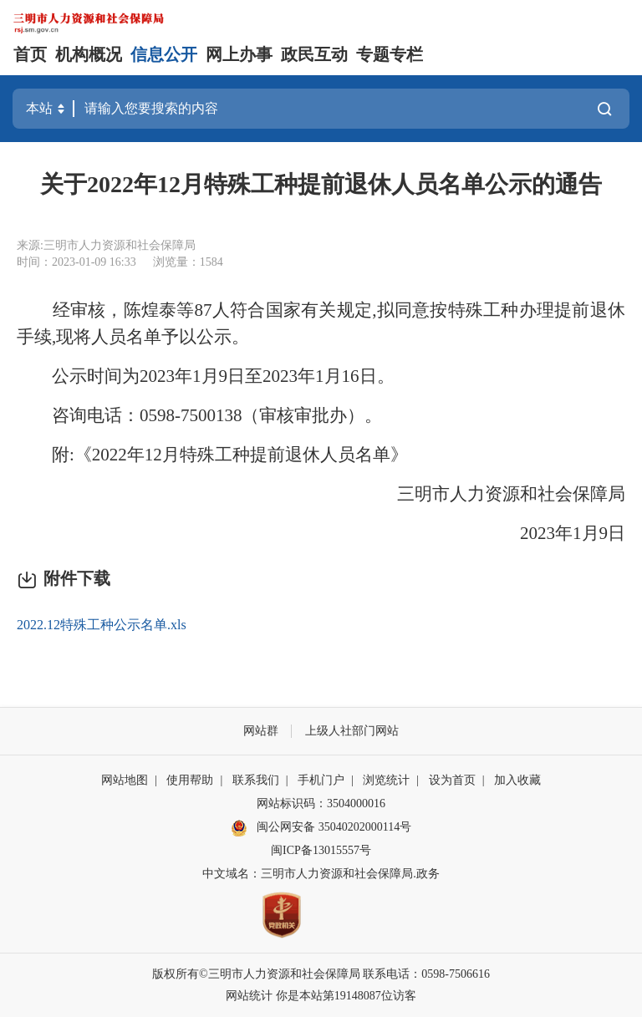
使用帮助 (189, 780)
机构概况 (88, 54)
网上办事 (239, 54)
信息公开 (163, 54)
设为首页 (452, 780)
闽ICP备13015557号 (321, 850)
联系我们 (255, 780)
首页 (30, 54)
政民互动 (314, 54)
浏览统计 (386, 780)
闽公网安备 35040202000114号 (321, 828)
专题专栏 (389, 54)
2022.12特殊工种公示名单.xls (101, 625)
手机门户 (321, 780)
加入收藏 (517, 780)
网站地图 (124, 780)
